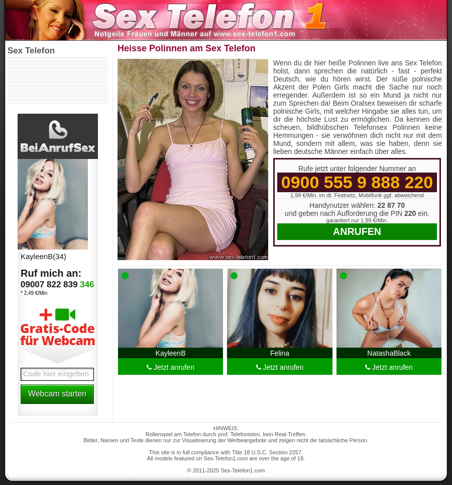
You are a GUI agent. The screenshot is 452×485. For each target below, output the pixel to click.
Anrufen (357, 231)
